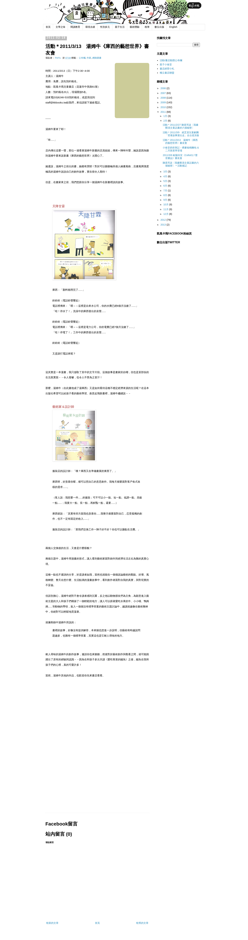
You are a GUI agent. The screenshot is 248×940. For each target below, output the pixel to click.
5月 (165, 181)
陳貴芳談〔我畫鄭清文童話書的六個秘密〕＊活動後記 (181, 164)
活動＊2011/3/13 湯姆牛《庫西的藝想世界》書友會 (180, 141)
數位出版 (159, 27)
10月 (166, 204)
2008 (163, 97)
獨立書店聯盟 (167, 72)
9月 (165, 199)
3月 (165, 171)
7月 (165, 190)
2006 (163, 88)
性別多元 (105, 27)
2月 (165, 120)
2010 (163, 107)
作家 (89, 58)
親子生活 (120, 27)
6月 (165, 185)
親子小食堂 (166, 64)
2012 (163, 219)
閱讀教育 (75, 27)
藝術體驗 (134, 27)
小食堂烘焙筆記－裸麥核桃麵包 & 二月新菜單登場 (181, 149)
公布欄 (82, 58)
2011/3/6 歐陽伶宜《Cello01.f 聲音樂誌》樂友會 (180, 156)
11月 (166, 209)
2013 (163, 224)
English (173, 27)
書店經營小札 (167, 68)
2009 (163, 102)
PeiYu (58, 58)
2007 (163, 93)
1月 (165, 116)
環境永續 (90, 27)
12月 (166, 214)
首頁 (48, 27)
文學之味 (60, 27)
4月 (165, 176)
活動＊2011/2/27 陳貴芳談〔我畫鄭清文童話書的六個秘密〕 (180, 126)
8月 (165, 195)
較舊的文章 (142, 923)
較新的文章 (52, 923)
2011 (163, 112)
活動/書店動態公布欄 (171, 60)
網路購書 (96, 58)
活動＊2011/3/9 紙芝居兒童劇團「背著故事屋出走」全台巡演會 (181, 134)
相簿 (147, 27)
